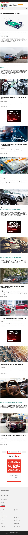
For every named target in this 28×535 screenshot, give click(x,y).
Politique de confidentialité (14, 532)
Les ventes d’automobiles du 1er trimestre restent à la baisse (14, 318)
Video (15, 510)
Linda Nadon (2, 520)
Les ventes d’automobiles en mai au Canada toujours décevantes (12, 255)
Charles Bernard (16, 519)
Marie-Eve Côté (16, 517)
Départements (7, 402)
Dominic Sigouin (2, 526)
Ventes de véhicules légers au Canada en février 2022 (12, 364)
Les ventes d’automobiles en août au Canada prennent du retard (13, 98)
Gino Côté (1, 517)
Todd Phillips (2, 523)
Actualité (2, 209)
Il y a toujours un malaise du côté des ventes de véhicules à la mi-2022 (13, 208)
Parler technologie (4, 35)
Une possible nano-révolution (7, 175)
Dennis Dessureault (17, 526)
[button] (3, 8)
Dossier (2, 67)
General (11, 402)
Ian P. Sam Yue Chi (17, 520)
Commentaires (2, 510)
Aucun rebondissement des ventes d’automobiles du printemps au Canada (12, 287)
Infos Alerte (16, 509)
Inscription (2, 502)
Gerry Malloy (4, 75)
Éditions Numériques (3, 499)
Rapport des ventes (17, 209)
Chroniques (2, 509)
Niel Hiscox (2, 519)
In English (3, 0)
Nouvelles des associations (9, 209)
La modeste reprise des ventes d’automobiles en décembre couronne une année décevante (13, 400)
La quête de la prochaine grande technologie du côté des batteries (13, 33)
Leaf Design (20, 533)
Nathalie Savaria (16, 523)
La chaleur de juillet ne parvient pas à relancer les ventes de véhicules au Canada (13, 145)
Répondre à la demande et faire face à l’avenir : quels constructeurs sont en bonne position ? (12, 66)
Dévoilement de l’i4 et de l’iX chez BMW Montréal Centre (13, 435)
